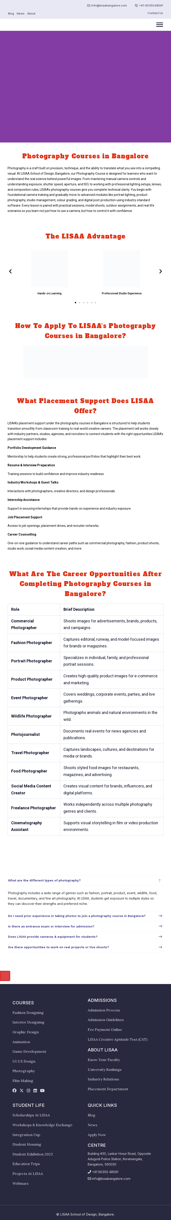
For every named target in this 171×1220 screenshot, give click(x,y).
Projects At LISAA (27, 1173)
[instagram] (28, 1091)
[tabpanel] (85, 914)
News (20, 13)
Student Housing (26, 1144)
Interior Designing (28, 1022)
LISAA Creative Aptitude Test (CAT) (117, 1039)
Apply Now (97, 1134)
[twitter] (22, 1091)
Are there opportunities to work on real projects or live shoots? (58, 947)
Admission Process (104, 1010)
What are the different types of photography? (44, 880)
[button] (10, 271)
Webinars (20, 1183)
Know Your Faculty (104, 1059)
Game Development (29, 1051)
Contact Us (155, 13)
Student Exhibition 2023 (32, 1154)
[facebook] (14, 1091)
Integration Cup (26, 1134)
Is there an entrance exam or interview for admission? (51, 926)
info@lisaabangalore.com (109, 5)
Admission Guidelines (106, 1019)
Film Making (22, 1080)
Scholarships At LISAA (31, 1115)
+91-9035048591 (151, 5)
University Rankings (105, 1069)
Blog (11, 13)
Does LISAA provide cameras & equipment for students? (53, 936)
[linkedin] (35, 1091)
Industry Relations (103, 1079)
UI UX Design (23, 1061)
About (31, 13)
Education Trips (26, 1163)
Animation (21, 1042)
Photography (23, 1071)
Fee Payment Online (105, 1029)
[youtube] (42, 1091)
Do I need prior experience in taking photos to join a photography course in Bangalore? (77, 916)
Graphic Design (25, 1032)
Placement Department (108, 1089)
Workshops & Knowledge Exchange (42, 1125)
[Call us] (5, 976)
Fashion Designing (28, 1012)
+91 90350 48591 (105, 1172)
